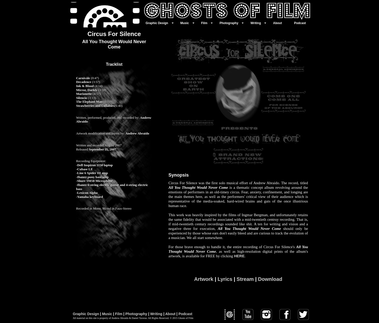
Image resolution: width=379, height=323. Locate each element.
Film (119, 314)
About (170, 314)
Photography (136, 314)
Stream (245, 279)
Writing (156, 314)
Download (270, 279)
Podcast (185, 314)
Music (107, 314)
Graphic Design (86, 314)
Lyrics (225, 279)
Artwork (203, 279)
